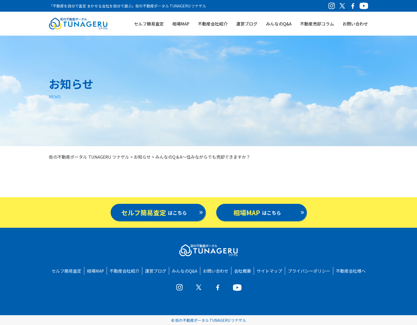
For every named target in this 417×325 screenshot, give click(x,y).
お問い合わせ (355, 23)
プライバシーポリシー (309, 271)
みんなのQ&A (278, 23)
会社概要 (242, 271)
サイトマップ (269, 271)
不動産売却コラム (317, 23)
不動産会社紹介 (213, 23)
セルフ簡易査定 (149, 23)
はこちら (154, 212)
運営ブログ (246, 23)
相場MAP (180, 23)
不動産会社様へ (351, 271)
